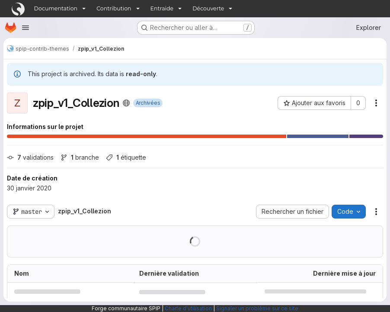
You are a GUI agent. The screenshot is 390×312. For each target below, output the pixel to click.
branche (80, 157)
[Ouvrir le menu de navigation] (25, 28)
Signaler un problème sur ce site (257, 308)
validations (30, 157)
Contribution (113, 8)
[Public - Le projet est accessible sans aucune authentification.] (126, 103)
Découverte (208, 8)
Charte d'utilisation (188, 308)
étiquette (126, 157)
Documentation (56, 8)
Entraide (162, 8)
